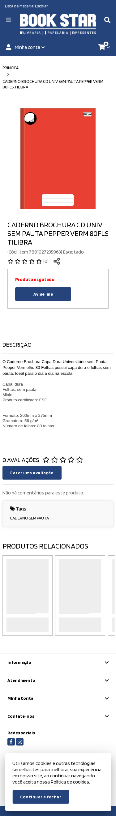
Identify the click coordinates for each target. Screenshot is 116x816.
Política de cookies (70, 782)
